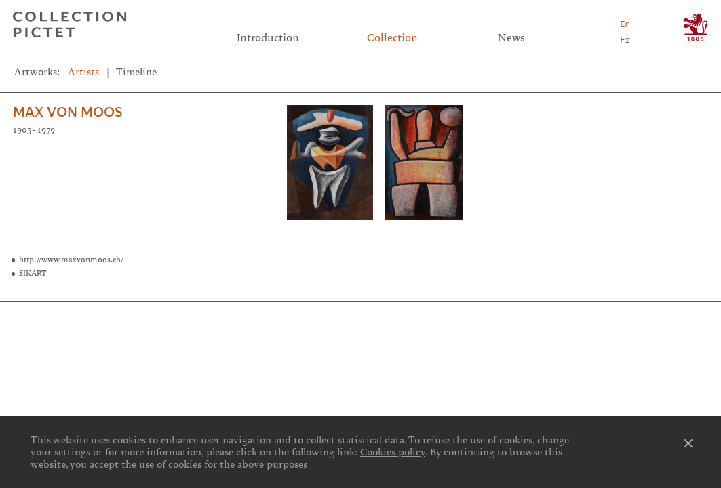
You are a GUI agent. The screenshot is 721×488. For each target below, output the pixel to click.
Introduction (268, 37)
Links (127, 317)
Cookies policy (392, 452)
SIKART (33, 273)
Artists (83, 72)
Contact (594, 317)
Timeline (136, 72)
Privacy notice (362, 333)
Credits (360, 317)
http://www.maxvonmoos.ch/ (71, 259)
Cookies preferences (127, 333)
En (625, 24)
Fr (625, 39)
